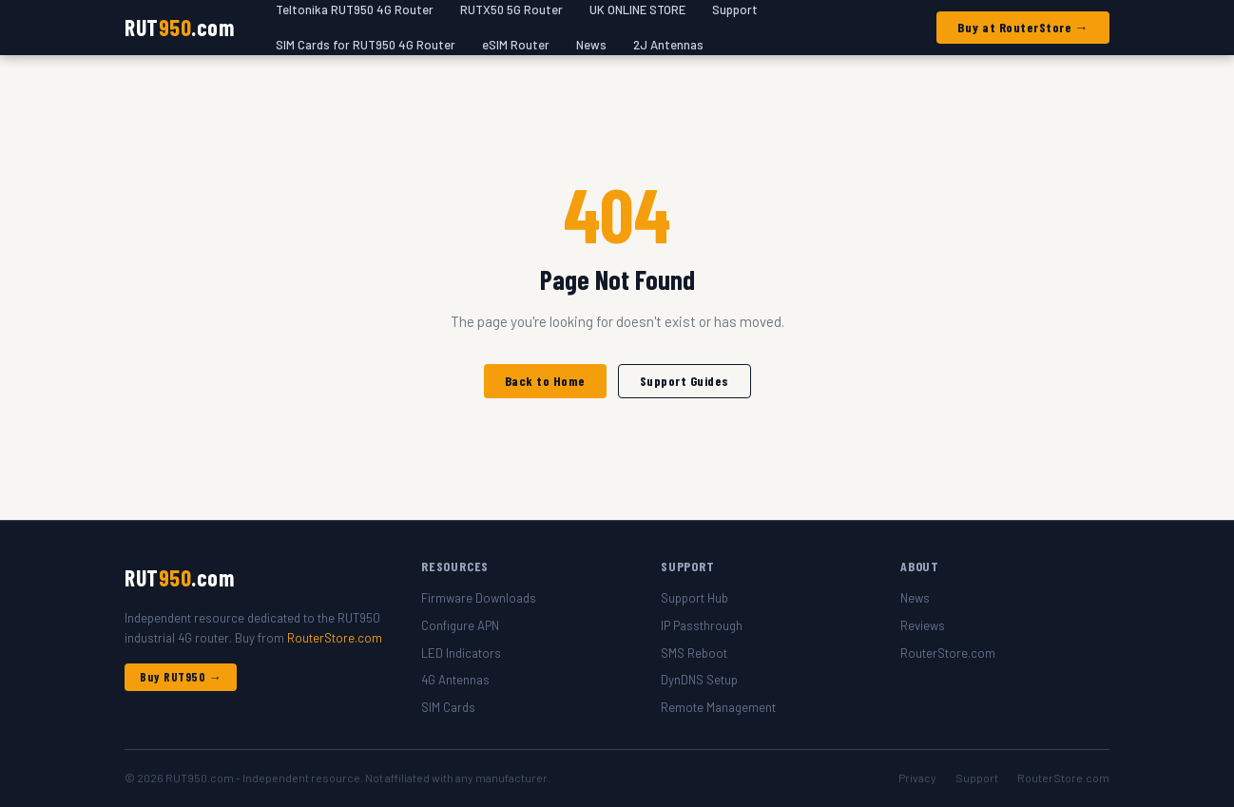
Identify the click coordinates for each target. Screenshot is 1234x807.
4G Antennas (455, 679)
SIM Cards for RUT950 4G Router (365, 44)
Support (976, 777)
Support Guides (684, 381)
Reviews (922, 625)
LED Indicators (461, 653)
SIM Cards (448, 707)
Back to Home (545, 381)
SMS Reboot (694, 653)
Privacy (917, 777)
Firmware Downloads (478, 597)
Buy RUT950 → (181, 676)
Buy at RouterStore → (1023, 27)
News (591, 44)
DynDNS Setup (699, 679)
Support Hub (694, 597)
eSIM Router (516, 44)
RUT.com (179, 27)
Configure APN (460, 625)
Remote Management (718, 707)
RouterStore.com (334, 637)
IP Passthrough (701, 625)
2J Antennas (668, 44)
